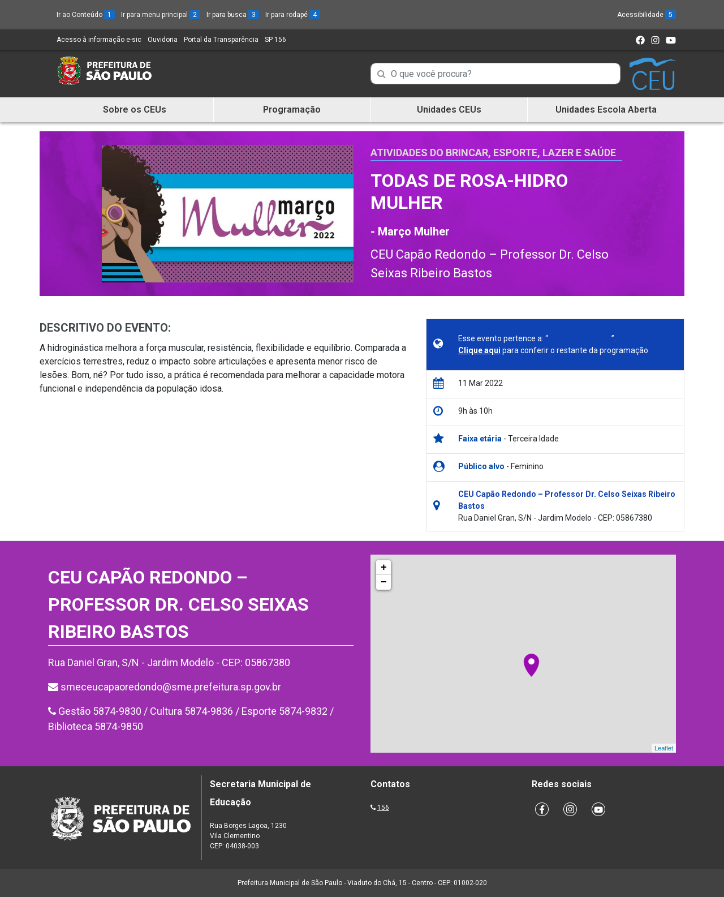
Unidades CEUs (449, 109)
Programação (292, 109)
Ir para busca (232, 14)
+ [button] (384, 567)
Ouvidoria (163, 40)
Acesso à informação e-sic (99, 40)
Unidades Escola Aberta (606, 109)
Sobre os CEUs (134, 109)
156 (383, 808)
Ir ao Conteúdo (86, 14)
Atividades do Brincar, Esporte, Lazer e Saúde (493, 152)
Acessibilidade (646, 14)
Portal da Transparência (221, 40)
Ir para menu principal (160, 14)
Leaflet (663, 748)
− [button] (384, 582)
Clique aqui (479, 350)
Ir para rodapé (292, 14)
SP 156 (275, 40)
